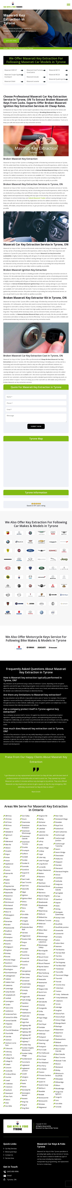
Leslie (41, 845)
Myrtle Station (44, 967)
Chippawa (8, 1024)
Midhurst (42, 914)
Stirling (57, 909)
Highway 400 (26, 1025)
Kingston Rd (43, 816)
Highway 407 (26, 1035)
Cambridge (9, 989)
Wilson (57, 1085)
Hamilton (25, 1003)
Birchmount (9, 902)
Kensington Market (26, 1094)
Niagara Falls (43, 989)
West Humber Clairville (60, 1050)
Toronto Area (60, 985)
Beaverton (9, 896)
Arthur (7, 867)
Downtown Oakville (26, 837)
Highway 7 (25, 1041)
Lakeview (42, 832)
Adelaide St (9, 832)
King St (24, 1105)
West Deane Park (61, 1046)
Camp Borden (10, 992)
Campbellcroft (10, 995)
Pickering (42, 1043)
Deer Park (8, 1096)
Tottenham (59, 988)
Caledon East (9, 982)
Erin (23, 911)
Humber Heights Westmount (28, 1049)
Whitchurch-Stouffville (59, 1074)
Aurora (7, 870)
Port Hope (42, 1059)
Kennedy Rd (26, 1090)
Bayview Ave (9, 886)
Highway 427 (26, 1038)
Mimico (41, 933)
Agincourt (8, 835)
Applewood (9, 864)
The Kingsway (60, 962)
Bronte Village (10, 960)
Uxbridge (58, 1007)
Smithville (58, 881)
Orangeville (43, 1008)
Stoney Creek (60, 918)
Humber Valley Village (27, 1054)
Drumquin (25, 850)
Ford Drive (25, 955)
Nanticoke (42, 970)
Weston (58, 1064)
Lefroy (41, 841)
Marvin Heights (44, 896)
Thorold (58, 982)
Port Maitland (43, 1063)
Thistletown (59, 969)
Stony (57, 921)
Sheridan (58, 865)
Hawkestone (26, 1013)
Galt (23, 968)
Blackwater (9, 909)
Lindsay (41, 851)
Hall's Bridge (26, 1000)
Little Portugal (44, 861)
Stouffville (58, 924)
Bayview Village (10, 889)
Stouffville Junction (62, 927)
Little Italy (42, 857)
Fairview (25, 933)
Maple (41, 880)
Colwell (7, 1064)
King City (25, 1102)
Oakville (41, 999)
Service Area (9, 1158)
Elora (24, 908)
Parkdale (42, 1027)
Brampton (8, 937)
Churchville (9, 1033)
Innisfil (24, 1074)
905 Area (8, 825)
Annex (7, 857)
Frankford (25, 961)
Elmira (24, 902)
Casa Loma (9, 1008)
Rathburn (42, 1088)
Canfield (8, 998)
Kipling (41, 819)
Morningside (43, 951)
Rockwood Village (61, 819)
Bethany (8, 899)
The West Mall (60, 966)
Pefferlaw (42, 1034)
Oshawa (41, 1015)
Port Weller (43, 1069)
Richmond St (43, 1101)
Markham (42, 883)
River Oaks (59, 816)
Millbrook (42, 924)
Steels (57, 906)
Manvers (42, 877)
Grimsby (25, 990)
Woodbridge (59, 1088)
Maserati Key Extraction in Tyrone (21, 48)
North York (43, 992)
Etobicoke (25, 924)
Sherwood (58, 868)
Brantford (8, 941)
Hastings (25, 1009)
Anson (7, 861)
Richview (42, 1104)
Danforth (8, 1090)
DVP (23, 876)
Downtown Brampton (26, 826)
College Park (9, 1058)
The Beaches (59, 950)
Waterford (59, 1033)
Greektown (26, 987)
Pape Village (43, 1018)
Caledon (8, 979)
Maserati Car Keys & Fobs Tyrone (47, 1128)
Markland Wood (44, 886)
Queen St (42, 1082)
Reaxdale (42, 1091)
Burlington (9, 969)
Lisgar (41, 854)
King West (25, 1108)
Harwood (25, 1006)
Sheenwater (59, 855)
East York (25, 886)
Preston (41, 1072)
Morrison (42, 954)
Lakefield (42, 829)
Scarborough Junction (60, 839)
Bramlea (8, 934)
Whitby (57, 1070)
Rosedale (58, 822)
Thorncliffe (59, 972)
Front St (25, 965)
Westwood (59, 1067)
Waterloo (58, 1036)
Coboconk (8, 1048)
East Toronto (26, 882)
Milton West (43, 930)
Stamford (58, 899)
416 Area (8, 819)
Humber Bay (26, 1045)
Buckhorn (8, 963)
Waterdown (59, 1030)
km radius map (36, 464)
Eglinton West (27, 898)
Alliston (7, 848)
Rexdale (41, 1095)
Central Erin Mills (11, 1017)
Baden (7, 880)
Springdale (59, 893)
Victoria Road (60, 1017)
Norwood (42, 995)
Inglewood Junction (25, 1069)
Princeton (42, 1079)
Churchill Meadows (12, 1030)
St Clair (57, 896)
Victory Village (60, 1020)
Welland (58, 1042)
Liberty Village (44, 848)
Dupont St (25, 873)
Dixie (7, 1103)
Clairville (8, 1037)
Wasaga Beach (60, 1023)
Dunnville (25, 866)
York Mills (58, 1104)
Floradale (25, 949)
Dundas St (25, 863)
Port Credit (42, 1050)
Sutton (57, 940)
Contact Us (9, 1155)
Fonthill (24, 952)
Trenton (58, 991)
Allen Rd (8, 845)
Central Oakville (10, 1021)
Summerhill (59, 934)
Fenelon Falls (26, 939)
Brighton (8, 950)
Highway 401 (26, 1029)
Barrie (7, 883)
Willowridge (59, 1082)
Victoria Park (59, 1014)
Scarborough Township (60, 845)
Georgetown (26, 971)
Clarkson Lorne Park (10, 1044)
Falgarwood (26, 936)
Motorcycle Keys (11, 1152)
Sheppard (58, 862)
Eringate (25, 921)
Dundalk (25, 857)
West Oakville (60, 1054)
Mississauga (43, 936)
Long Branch (43, 864)
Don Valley (25, 816)
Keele (24, 1083)
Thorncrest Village (61, 975)
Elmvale (24, 905)
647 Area (8, 822)
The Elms (58, 956)
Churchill (8, 1027)
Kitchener (42, 822)
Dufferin (25, 854)
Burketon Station (11, 966)
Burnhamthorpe (11, 973)
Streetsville (59, 930)
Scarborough (60, 835)
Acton (7, 829)
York (57, 1100)
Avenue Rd (9, 873)
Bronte (7, 957)
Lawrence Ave (43, 835)
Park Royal (42, 1024)
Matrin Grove (43, 899)
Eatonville (25, 889)
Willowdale (59, 1079)
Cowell (7, 1080)
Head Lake (25, 1016)
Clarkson (8, 1040)
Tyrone (57, 1004)
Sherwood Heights (61, 871)
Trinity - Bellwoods (62, 994)
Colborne (8, 1055)
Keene (24, 1087)
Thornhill (58, 978)
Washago (58, 1026)
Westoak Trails (60, 1061)
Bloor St (8, 912)
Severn (57, 849)
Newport (42, 986)
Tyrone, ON (11, 1179)
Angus (7, 854)
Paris (40, 1021)
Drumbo (25, 847)
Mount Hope (43, 960)
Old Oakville (43, 1002)
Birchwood (9, 905)
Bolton (7, 918)
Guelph (24, 993)
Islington (25, 1077)
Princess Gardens (45, 1075)
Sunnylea (58, 937)
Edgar (24, 892)
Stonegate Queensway (59, 913)
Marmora (42, 893)
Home (5, 48)
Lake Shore (43, 825)
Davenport (9, 1093)
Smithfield (58, 878)
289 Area (8, 816)
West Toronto (60, 1057)
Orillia (41, 1011)
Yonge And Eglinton (59, 1093)
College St (8, 1061)
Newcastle (42, 979)
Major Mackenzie (45, 870)
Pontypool (42, 1047)
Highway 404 (26, 1032)
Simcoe (57, 875)
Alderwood (9, 841)
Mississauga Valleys (43, 946)
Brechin (8, 944)
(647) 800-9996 (11, 41)
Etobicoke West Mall (27, 928)
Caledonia (8, 985)
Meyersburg (43, 911)
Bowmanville (9, 928)
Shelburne (59, 859)
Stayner (58, 903)
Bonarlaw (8, 921)
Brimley (8, 953)
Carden (7, 1005)
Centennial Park (10, 1014)
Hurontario (26, 1062)
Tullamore (59, 1001)
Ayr (6, 877)
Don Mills (8, 1106)
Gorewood (25, 981)
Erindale (25, 918)
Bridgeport (9, 947)
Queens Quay (43, 1085)
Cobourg (8, 1052)
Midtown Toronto (45, 920)
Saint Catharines (61, 832)
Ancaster (8, 851)
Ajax (6, 838)
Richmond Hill (43, 1098)
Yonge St (58, 1097)
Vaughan (58, 1010)
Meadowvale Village (43, 906)
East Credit (26, 879)
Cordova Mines (10, 1074)
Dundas (24, 860)
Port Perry (42, 1066)
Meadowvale (43, 902)
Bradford (8, 931)
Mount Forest (43, 957)
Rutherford (59, 829)
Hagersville (26, 997)
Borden (7, 925)
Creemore (8, 1087)
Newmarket (43, 983)
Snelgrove (58, 884)
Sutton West (59, 943)
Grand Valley (26, 984)
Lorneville (42, 867)
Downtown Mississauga (26, 832)
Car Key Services (11, 1149)
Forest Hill (25, 958)
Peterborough (44, 1040)
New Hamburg (44, 973)
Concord (8, 1068)
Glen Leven (26, 977)
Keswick (24, 1098)
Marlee (41, 889)
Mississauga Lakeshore (43, 941)
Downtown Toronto (26, 843)
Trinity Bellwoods (61, 998)
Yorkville (58, 1107)
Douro (24, 819)
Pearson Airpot (44, 1031)
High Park (25, 1022)
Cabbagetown (10, 976)
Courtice (8, 1077)
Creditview (9, 1084)
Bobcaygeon (9, 915)
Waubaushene (60, 1039)
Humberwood (27, 1059)
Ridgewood (42, 1107)
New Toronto (43, 976)
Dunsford (25, 870)
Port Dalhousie (44, 1053)
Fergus (24, 942)
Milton (41, 927)
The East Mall (60, 953)
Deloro (7, 1100)
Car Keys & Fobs (12, 7)
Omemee (42, 1005)
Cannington (9, 1001)
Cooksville (8, 1071)
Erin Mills (25, 914)
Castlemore (9, 1011)
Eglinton (25, 895)
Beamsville (9, 893)
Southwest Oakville (59, 888)
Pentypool (42, 1037)
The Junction (59, 959)
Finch (24, 945)
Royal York (59, 825)
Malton (41, 873)
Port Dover (42, 1056)
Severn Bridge (60, 852)
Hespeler (25, 1019)
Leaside (41, 838)
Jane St (24, 1080)
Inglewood (25, 1065)
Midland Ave (43, 917)
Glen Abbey (26, 974)
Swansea (58, 946)
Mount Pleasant (44, 963)
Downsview (26, 822)
